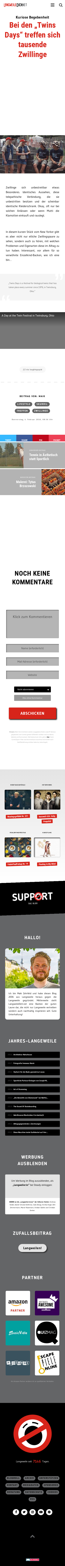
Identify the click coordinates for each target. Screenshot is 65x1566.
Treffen (22, 411)
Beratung (13, 1492)
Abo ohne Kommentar (32, 698)
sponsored (51, 1485)
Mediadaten (31, 1485)
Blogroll (13, 1478)
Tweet (8, 440)
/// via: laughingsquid (32, 369)
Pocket (56, 440)
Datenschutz (33, 1492)
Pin (40, 440)
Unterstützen (48, 1478)
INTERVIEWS (47, 785)
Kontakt (12, 1485)
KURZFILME (47, 832)
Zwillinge (41, 411)
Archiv (29, 1478)
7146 (37, 1461)
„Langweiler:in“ (21, 1184)
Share (24, 440)
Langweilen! (32, 1248)
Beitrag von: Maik (32, 396)
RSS (32, 1499)
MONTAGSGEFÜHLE (17, 785)
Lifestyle (23, 404)
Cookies (53, 1492)
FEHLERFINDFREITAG (18, 832)
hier (48, 737)
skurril (42, 404)
